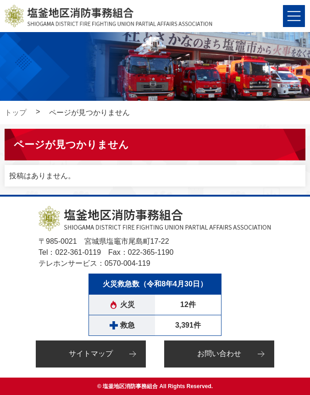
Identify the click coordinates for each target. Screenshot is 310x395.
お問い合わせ (219, 353)
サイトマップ (91, 353)
